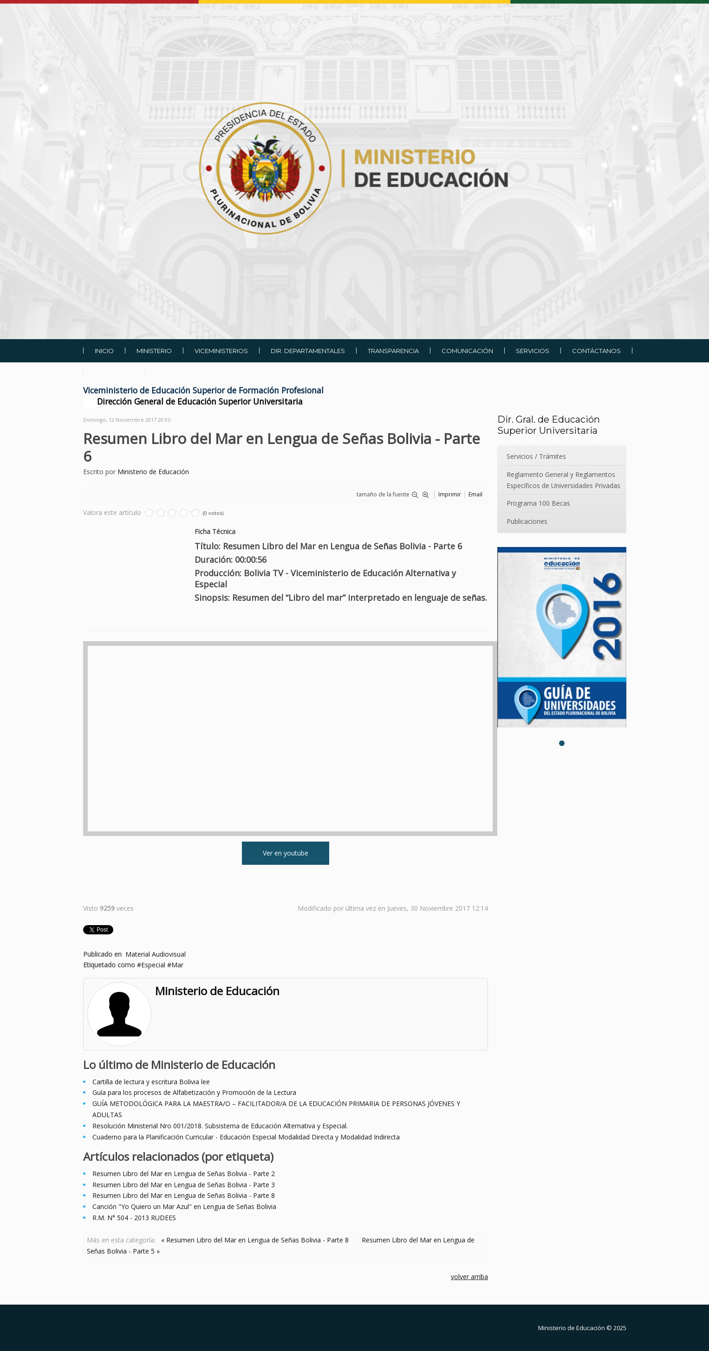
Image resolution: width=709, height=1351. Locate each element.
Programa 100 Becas (538, 503)
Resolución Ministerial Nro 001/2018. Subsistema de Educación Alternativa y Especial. (220, 1125)
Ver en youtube (285, 853)
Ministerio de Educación (153, 471)
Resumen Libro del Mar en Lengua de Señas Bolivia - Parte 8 (183, 1195)
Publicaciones (527, 521)
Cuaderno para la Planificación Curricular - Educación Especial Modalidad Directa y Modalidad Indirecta (246, 1136)
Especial (153, 964)
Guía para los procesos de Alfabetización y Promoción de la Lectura (194, 1092)
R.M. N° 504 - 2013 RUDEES (134, 1217)
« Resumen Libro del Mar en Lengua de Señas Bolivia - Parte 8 (255, 1239)
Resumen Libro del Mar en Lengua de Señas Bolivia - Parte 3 (183, 1184)
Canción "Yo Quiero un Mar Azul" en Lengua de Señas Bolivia (184, 1206)
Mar (177, 964)
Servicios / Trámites (536, 456)
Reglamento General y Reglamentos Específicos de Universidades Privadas (563, 480)
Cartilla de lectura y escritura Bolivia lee (151, 1081)
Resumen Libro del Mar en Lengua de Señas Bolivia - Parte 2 (183, 1173)
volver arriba (469, 1276)
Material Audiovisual (155, 954)
